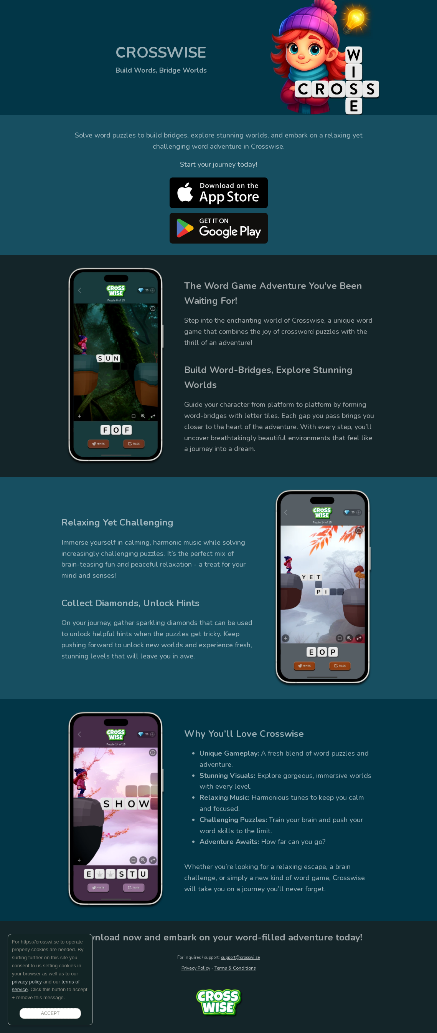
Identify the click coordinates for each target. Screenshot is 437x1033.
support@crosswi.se (240, 957)
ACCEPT (50, 1013)
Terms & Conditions (235, 968)
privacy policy (27, 982)
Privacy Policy (195, 968)
